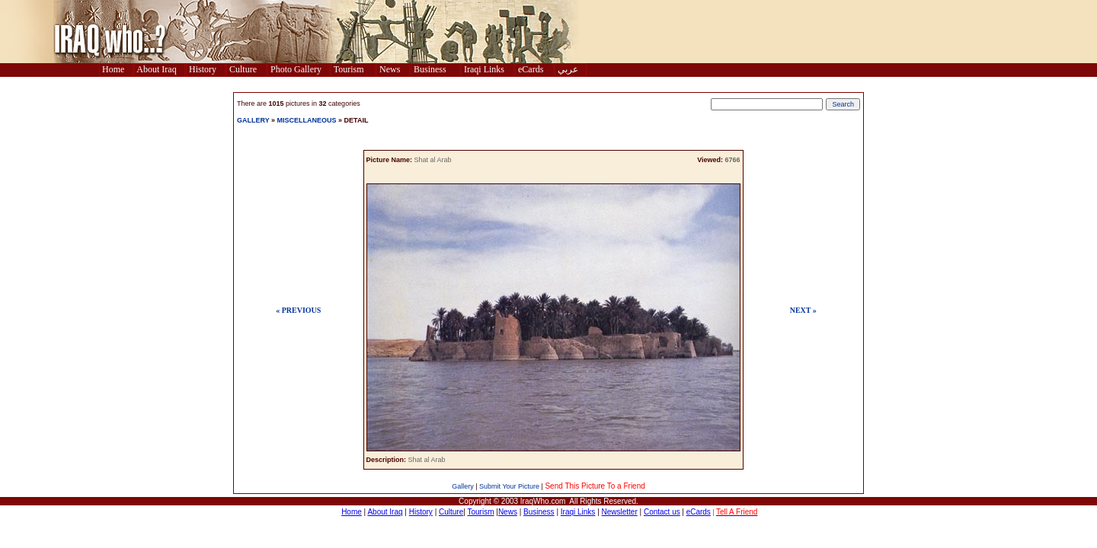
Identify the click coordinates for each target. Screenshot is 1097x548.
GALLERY (253, 120)
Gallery (463, 486)
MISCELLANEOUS (308, 120)
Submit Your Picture (509, 486)
